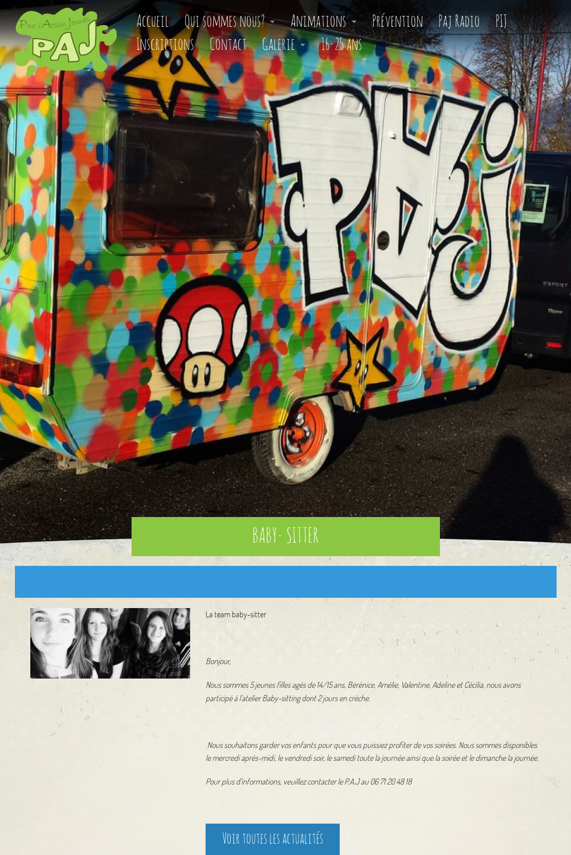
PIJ (501, 21)
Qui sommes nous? (225, 21)
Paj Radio (459, 21)
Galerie (278, 45)
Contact (228, 45)
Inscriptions (165, 45)
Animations (318, 21)
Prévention (397, 21)
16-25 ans (341, 45)
